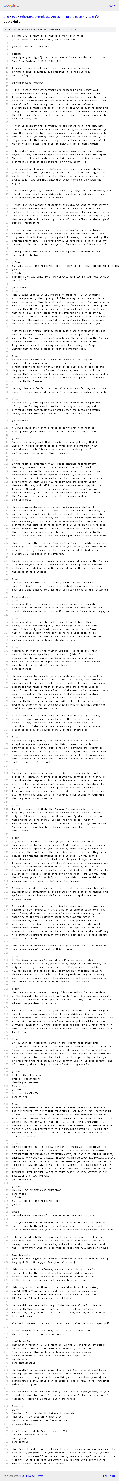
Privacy (30, 1475)
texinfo (93, 17)
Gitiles (20, 1475)
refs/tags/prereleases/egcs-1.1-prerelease (51, 17)
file (73, 29)
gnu (6, 17)
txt (105, 1475)
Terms (39, 1475)
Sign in (112, 5)
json (113, 1475)
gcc (14, 17)
